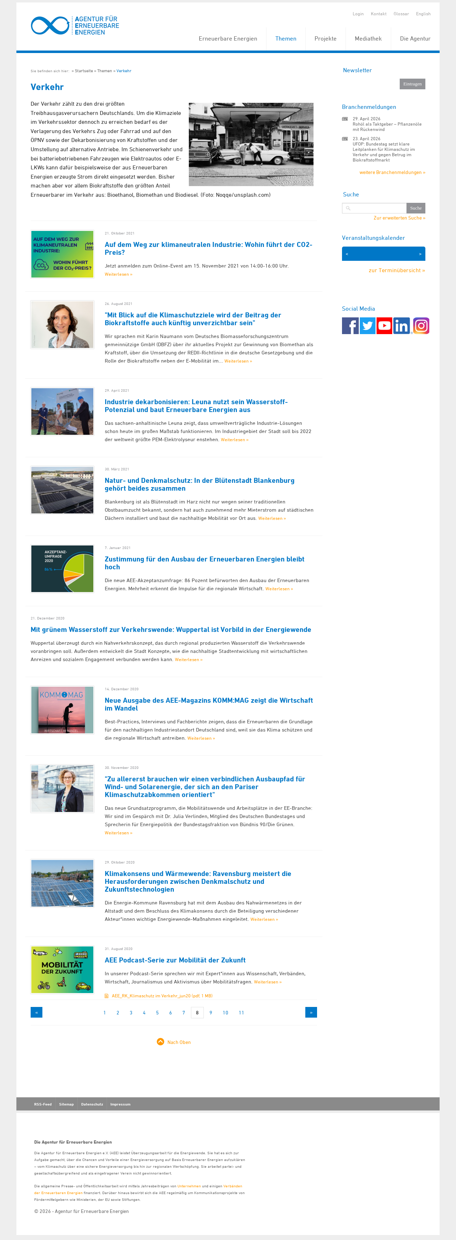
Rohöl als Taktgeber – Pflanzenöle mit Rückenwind (387, 126)
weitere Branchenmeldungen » (392, 172)
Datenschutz (92, 1104)
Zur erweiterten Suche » (399, 217)
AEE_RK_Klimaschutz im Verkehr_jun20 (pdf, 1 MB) (162, 995)
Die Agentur (415, 38)
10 (225, 1012)
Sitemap (66, 1104)
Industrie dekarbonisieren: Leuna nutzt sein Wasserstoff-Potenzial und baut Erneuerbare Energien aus (196, 405)
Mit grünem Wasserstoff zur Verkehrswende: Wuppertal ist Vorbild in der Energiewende (171, 629)
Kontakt (379, 13)
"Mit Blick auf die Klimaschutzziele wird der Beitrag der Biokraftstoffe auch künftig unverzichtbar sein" (193, 319)
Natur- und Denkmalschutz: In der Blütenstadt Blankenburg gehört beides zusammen (200, 484)
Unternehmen (189, 1185)
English (423, 13)
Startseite (84, 70)
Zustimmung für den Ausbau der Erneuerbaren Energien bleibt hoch (205, 563)
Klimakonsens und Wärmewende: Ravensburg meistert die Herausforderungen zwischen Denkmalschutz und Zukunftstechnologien (198, 881)
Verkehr (123, 70)
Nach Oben (179, 1042)
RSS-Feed (43, 1104)
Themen (285, 38)
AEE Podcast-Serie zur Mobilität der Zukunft (175, 960)
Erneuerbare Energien (228, 38)
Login (358, 13)
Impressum (120, 1104)
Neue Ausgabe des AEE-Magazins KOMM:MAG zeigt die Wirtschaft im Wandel (209, 704)
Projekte (326, 38)
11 (241, 1012)
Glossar (401, 13)
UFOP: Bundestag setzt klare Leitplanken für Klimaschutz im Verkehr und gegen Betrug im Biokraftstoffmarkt (384, 152)
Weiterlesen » (119, 274)
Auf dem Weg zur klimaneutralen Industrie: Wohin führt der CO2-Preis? (208, 248)
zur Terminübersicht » (397, 270)
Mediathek (368, 38)
